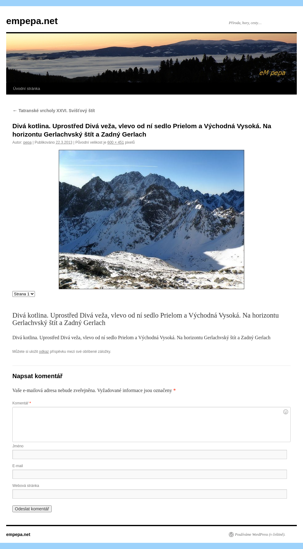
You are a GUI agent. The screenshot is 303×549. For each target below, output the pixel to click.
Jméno (17, 446)
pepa (27, 142)
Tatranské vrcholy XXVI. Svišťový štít (53, 110)
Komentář (21, 403)
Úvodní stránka (26, 88)
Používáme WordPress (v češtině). (260, 534)
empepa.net (32, 21)
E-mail (17, 466)
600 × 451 (115, 142)
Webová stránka (25, 486)
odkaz (44, 351)
